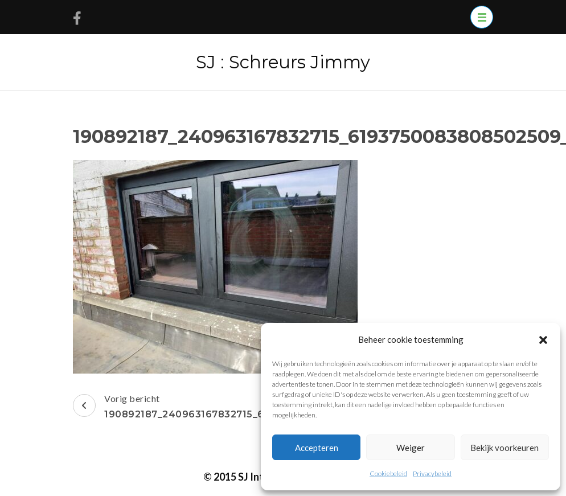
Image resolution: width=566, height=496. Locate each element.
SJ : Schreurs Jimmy (283, 62)
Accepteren (316, 447)
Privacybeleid (432, 473)
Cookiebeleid (388, 473)
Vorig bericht (230, 408)
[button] (543, 339)
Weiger (410, 447)
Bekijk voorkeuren (504, 447)
